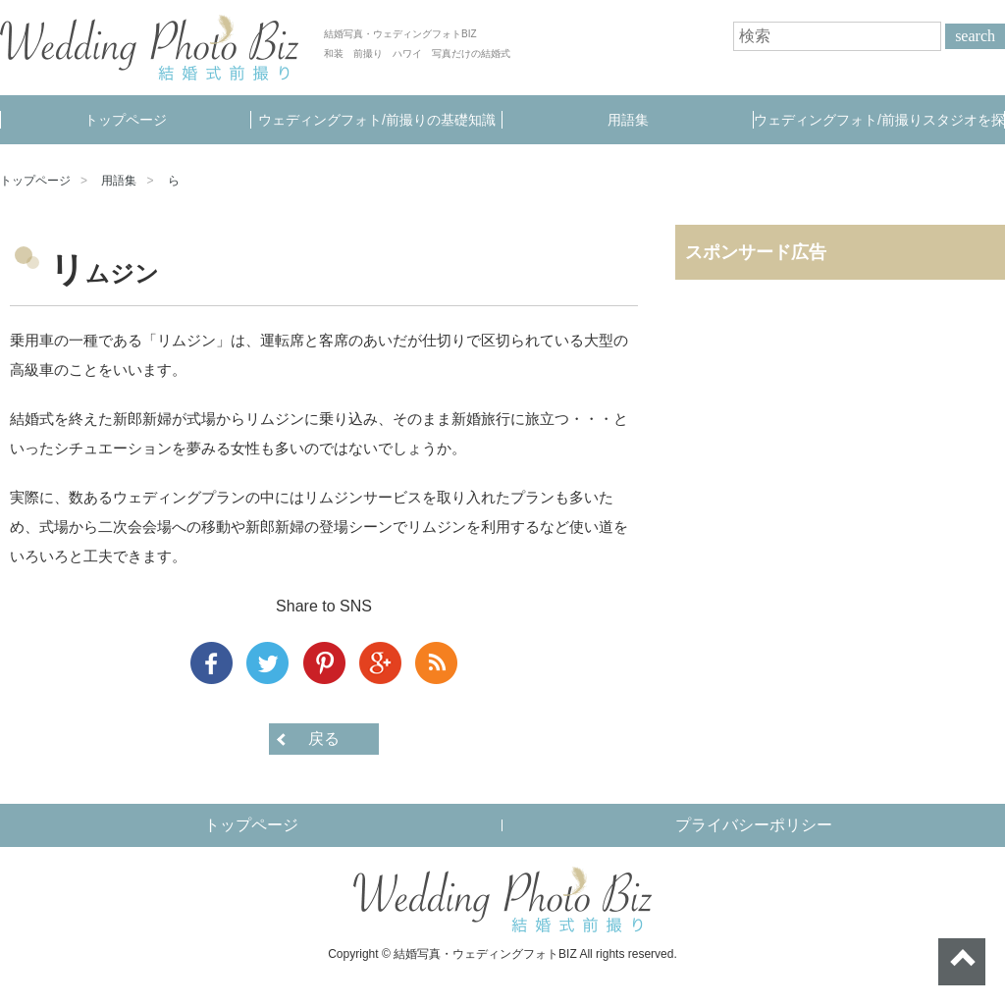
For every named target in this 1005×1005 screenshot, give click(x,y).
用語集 (628, 120)
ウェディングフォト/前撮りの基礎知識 (377, 120)
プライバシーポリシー (753, 825)
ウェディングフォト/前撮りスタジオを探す (879, 128)
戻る (324, 738)
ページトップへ (961, 961)
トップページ (125, 120)
